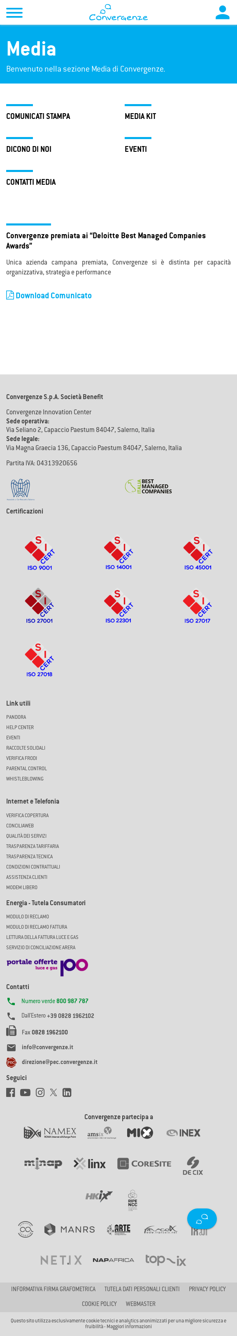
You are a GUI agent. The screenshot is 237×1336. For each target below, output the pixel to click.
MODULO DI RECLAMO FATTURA (36, 927)
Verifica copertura (27, 815)
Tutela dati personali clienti (142, 1290)
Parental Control (26, 769)
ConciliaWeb (20, 826)
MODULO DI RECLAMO (27, 917)
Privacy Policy (207, 1290)
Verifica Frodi (21, 758)
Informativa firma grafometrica (53, 1290)
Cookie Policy (99, 1305)
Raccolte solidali (25, 748)
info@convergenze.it (47, 1048)
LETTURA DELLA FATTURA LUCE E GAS (42, 937)
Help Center (20, 727)
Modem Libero (21, 887)
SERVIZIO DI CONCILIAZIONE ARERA (40, 948)
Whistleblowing (25, 779)
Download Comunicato (49, 296)
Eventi (13, 738)
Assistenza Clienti (26, 877)
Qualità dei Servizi (26, 836)
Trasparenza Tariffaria (32, 846)
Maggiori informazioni (129, 1326)
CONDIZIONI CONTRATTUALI (33, 867)
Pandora (16, 717)
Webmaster (141, 1305)
